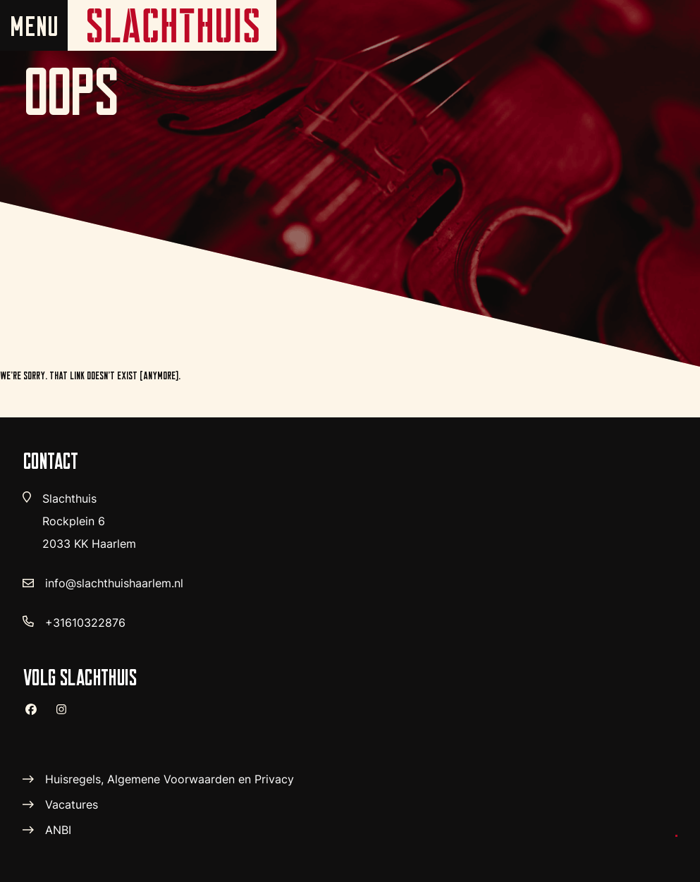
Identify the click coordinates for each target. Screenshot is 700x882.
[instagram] (67, 715)
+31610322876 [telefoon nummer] (85, 622)
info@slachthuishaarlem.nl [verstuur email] (114, 583)
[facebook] (36, 715)
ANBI (58, 830)
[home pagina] (172, 25)
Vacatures (71, 804)
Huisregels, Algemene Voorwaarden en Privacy (169, 779)
